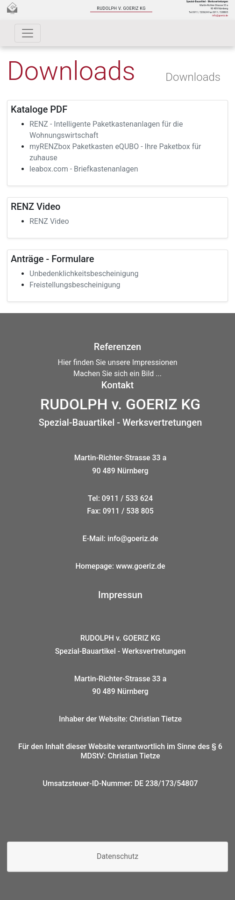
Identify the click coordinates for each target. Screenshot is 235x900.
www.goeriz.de (140, 566)
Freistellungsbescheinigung (75, 284)
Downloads (193, 77)
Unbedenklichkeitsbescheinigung (84, 273)
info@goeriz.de (220, 15)
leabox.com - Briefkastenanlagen (83, 168)
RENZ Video (49, 221)
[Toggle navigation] (27, 33)
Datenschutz (117, 856)
